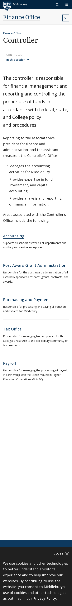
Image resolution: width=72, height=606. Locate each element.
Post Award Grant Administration (34, 265)
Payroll (9, 363)
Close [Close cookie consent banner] (61, 554)
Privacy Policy (44, 598)
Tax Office (12, 329)
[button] (57, 4)
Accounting (13, 235)
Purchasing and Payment (26, 299)
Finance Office (21, 17)
